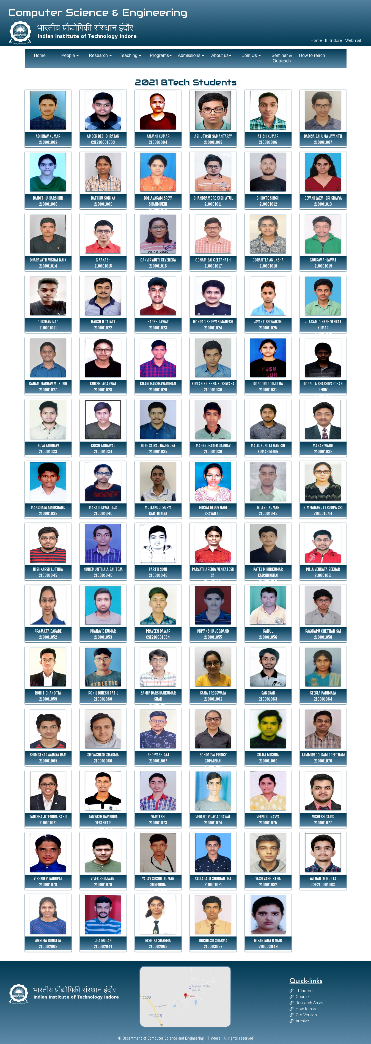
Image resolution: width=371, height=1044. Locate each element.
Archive (302, 1021)
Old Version (306, 1015)
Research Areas (309, 1003)
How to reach (308, 1009)
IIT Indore (304, 990)
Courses (303, 997)
